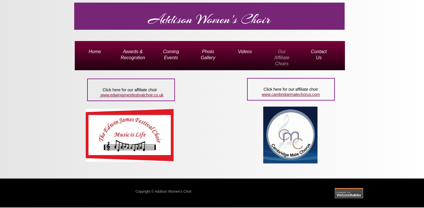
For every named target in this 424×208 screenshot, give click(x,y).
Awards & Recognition (133, 54)
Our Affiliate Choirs (281, 57)
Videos (245, 51)
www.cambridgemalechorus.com (291, 94)
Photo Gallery (208, 54)
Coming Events (171, 54)
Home (95, 51)
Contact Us (319, 54)
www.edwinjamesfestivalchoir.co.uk (132, 95)
